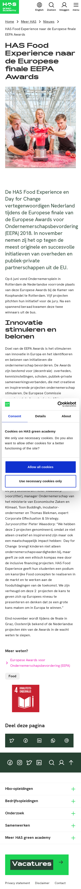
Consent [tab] (14, 416)
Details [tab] (40, 416)
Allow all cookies (40, 467)
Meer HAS (28, 21)
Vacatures (32, 865)
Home (9, 21)
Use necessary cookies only (40, 481)
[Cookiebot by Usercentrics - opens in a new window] (58, 404)
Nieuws (48, 21)
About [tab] (66, 416)
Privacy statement (17, 883)
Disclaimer (42, 883)
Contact (60, 883)
